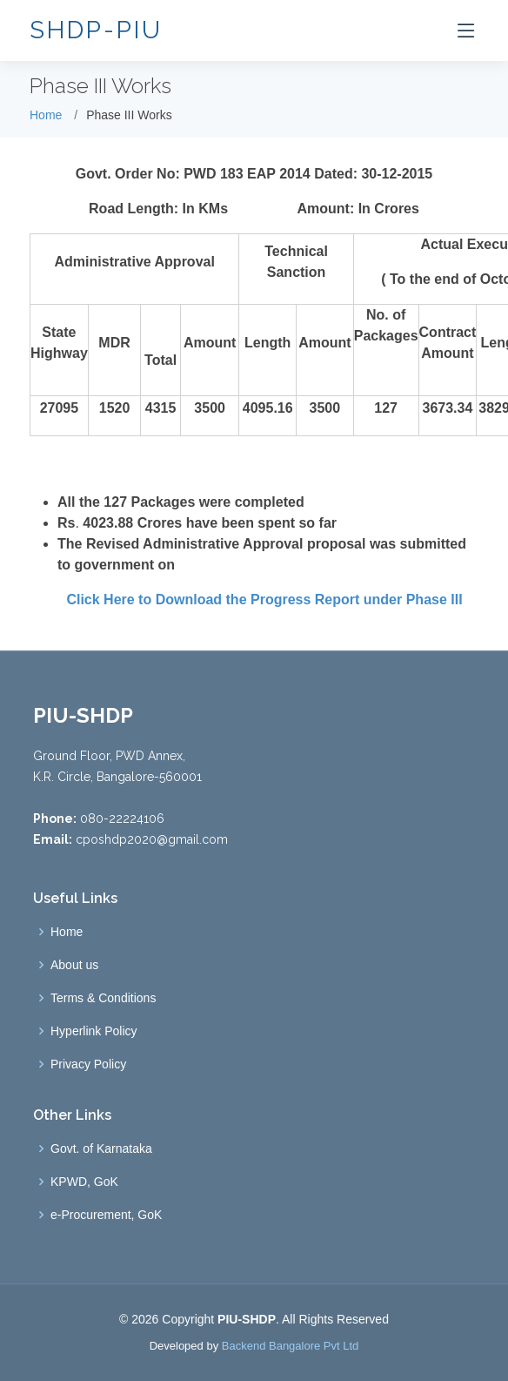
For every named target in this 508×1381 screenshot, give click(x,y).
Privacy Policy (88, 1064)
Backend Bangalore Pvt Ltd (290, 1345)
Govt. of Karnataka (101, 1148)
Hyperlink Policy (93, 1031)
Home (46, 115)
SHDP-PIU (96, 30)
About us (74, 965)
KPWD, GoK (84, 1182)
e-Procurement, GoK (106, 1215)
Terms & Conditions (103, 998)
